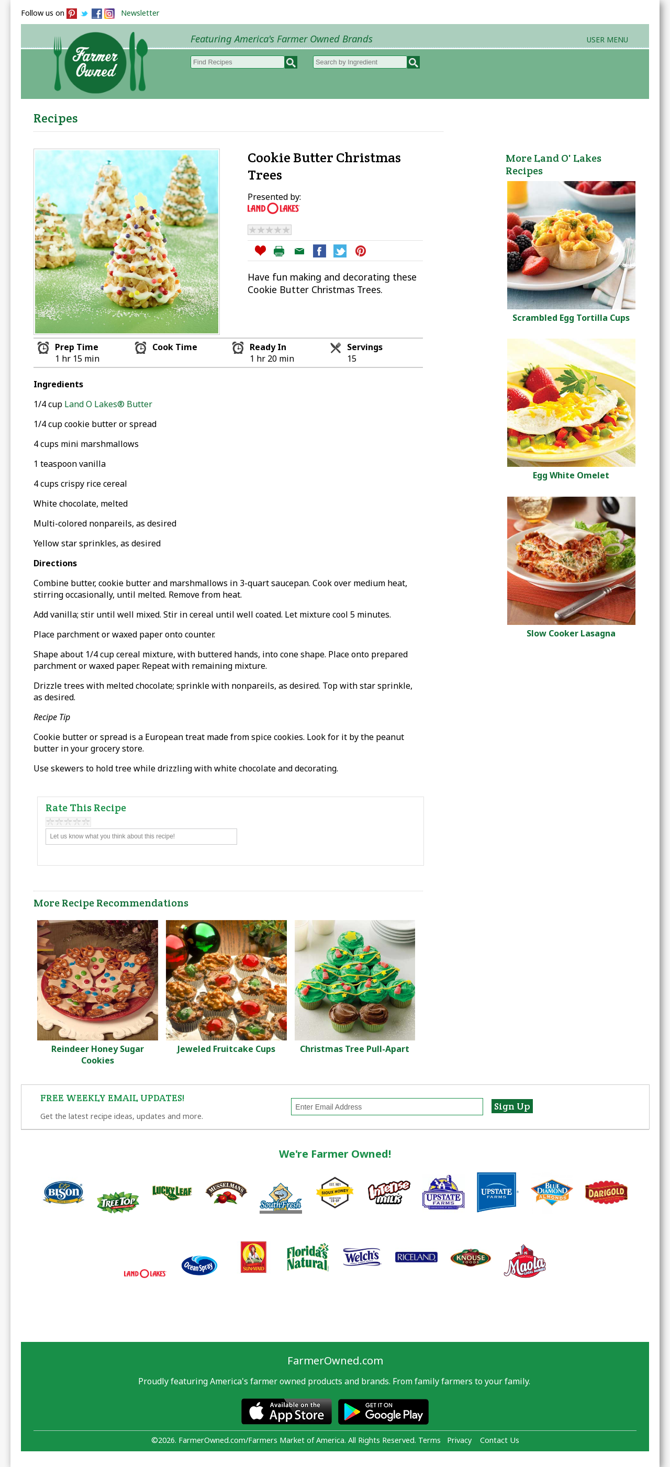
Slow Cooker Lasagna (571, 633)
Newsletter (140, 13)
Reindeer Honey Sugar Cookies (97, 1054)
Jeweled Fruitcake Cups (226, 1049)
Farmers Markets (590, 115)
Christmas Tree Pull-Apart (354, 1049)
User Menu (607, 39)
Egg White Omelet (571, 475)
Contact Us (499, 1440)
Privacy (459, 1440)
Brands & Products (484, 115)
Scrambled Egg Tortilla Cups (571, 317)
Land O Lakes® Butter (108, 404)
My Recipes (298, 115)
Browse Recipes (213, 115)
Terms (429, 1440)
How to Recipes (383, 115)
